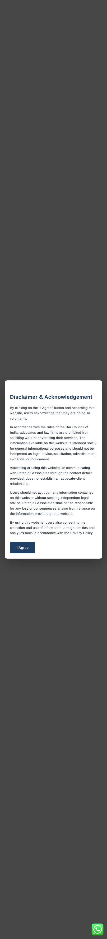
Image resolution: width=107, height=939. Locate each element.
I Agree (22, 548)
